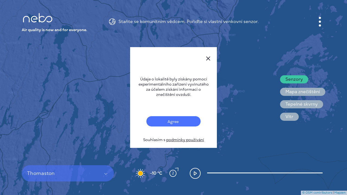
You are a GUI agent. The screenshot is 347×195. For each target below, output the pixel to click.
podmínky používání (185, 139)
